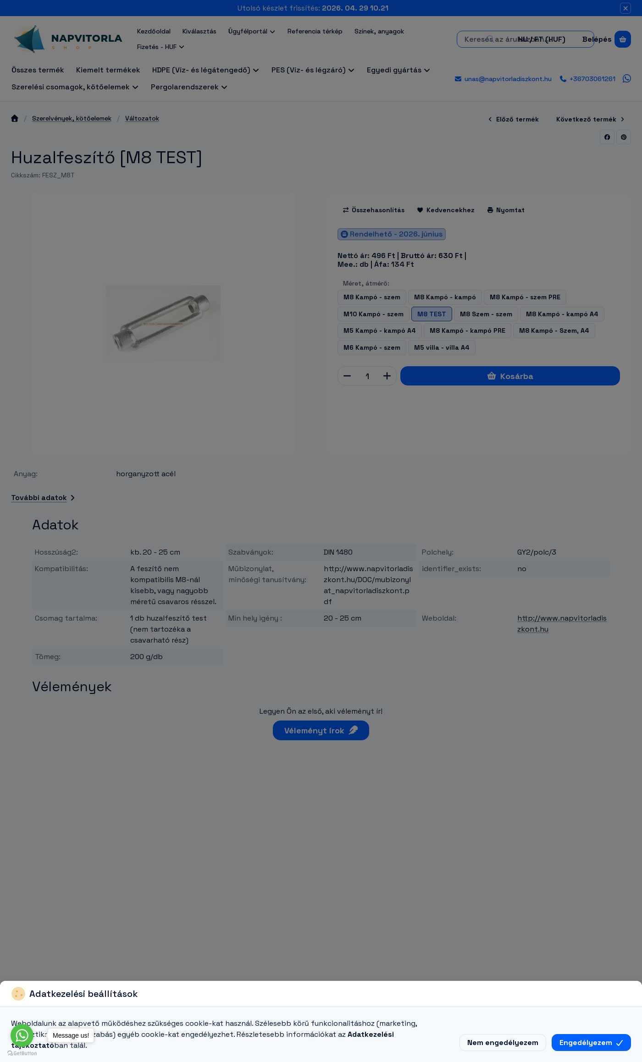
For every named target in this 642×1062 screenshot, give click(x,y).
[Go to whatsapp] (22, 1035)
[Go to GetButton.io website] (22, 1053)
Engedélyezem (591, 1042)
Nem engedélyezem (502, 1042)
